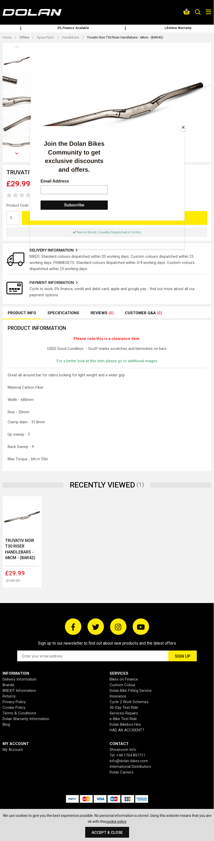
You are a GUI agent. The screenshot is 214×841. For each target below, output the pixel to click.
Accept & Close (107, 832)
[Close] (183, 127)
